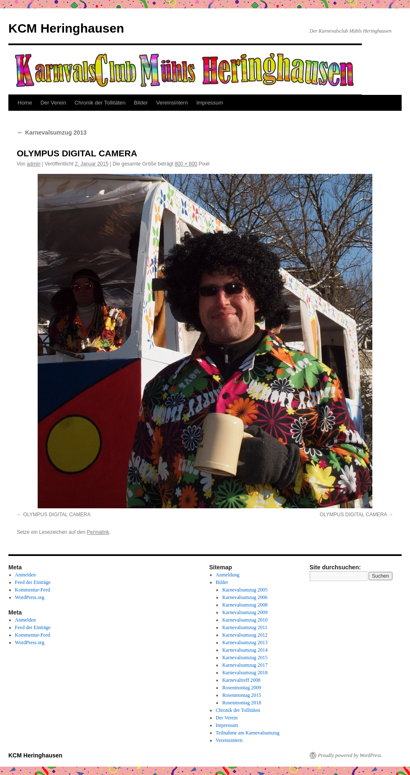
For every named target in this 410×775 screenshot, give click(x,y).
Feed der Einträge (33, 582)
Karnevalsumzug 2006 (244, 597)
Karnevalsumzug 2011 (244, 627)
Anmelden (25, 575)
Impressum (209, 102)
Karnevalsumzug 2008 (244, 605)
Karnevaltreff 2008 (241, 680)
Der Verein (53, 102)
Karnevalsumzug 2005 (244, 590)
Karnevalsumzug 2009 (244, 612)
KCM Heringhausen (66, 28)
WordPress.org (29, 597)
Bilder (141, 102)
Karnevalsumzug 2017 (244, 665)
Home (25, 102)
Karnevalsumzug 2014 (244, 650)
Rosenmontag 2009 (241, 688)
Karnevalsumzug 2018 (244, 673)
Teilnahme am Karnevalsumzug (247, 733)
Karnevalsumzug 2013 (52, 132)
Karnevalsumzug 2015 (244, 657)
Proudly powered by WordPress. (350, 755)
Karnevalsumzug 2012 (244, 635)
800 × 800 (186, 164)
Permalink (98, 532)
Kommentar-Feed (32, 590)
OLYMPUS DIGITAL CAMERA (56, 515)
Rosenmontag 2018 (241, 703)
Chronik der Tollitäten (100, 102)
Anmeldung (228, 575)
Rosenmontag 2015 (241, 695)
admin (34, 164)
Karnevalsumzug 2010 (244, 620)
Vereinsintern (172, 102)
